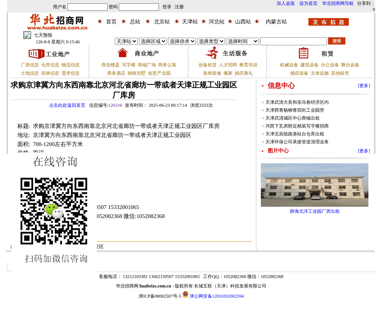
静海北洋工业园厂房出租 (315, 211)
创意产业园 (159, 73)
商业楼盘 (111, 65)
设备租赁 (208, 65)
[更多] (364, 85)
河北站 (217, 22)
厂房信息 (30, 65)
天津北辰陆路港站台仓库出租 (294, 134)
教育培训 (248, 65)
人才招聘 (228, 65)
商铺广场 (147, 65)
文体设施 (320, 73)
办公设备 (330, 65)
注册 (179, 6)
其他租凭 (340, 73)
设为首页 (308, 3)
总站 (135, 22)
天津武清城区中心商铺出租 (292, 118)
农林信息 (50, 73)
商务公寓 (167, 65)
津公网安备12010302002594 (216, 296)
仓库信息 (50, 65)
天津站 (190, 22)
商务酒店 (116, 73)
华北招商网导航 (338, 3)
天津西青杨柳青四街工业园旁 (294, 110)
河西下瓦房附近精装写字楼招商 (297, 126)
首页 (111, 22)
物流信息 (71, 65)
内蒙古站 (276, 22)
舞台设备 (350, 65)
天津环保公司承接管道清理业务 (297, 141)
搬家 (228, 73)
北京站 (162, 22)
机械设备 (289, 65)
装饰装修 (212, 73)
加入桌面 (286, 3)
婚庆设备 (299, 73)
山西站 (243, 22)
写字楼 (129, 65)
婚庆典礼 (244, 73)
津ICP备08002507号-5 (160, 296)
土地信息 (30, 73)
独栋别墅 (137, 73)
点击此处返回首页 (67, 105)
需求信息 (71, 73)
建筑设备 (309, 65)
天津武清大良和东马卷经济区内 (297, 102)
